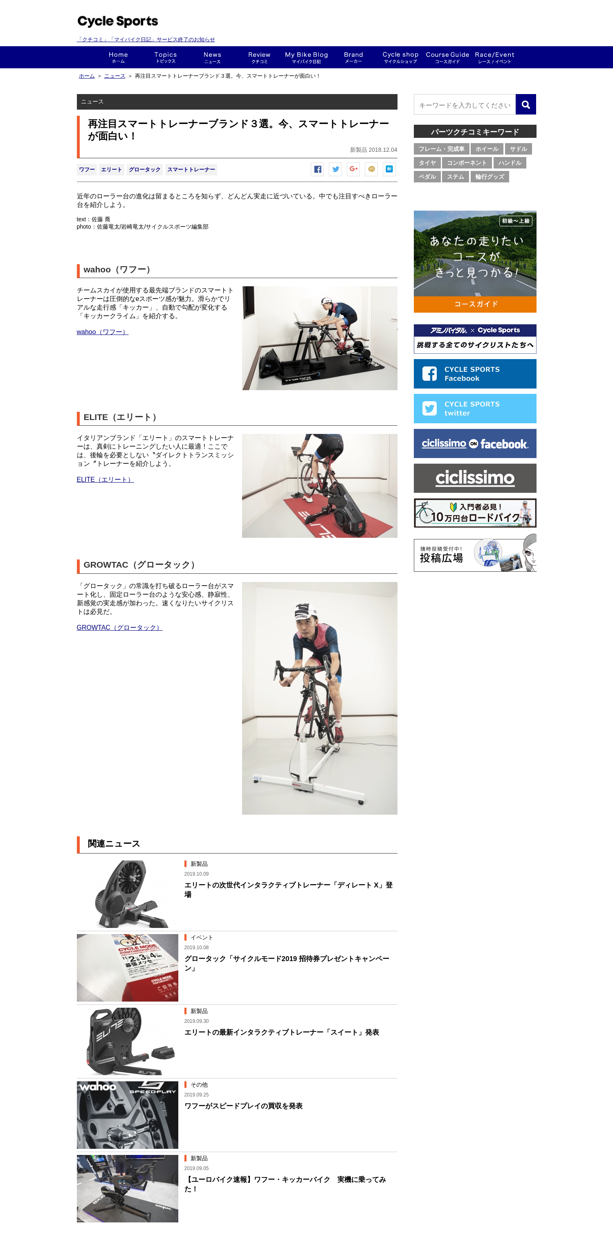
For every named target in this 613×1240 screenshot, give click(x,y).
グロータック (145, 169)
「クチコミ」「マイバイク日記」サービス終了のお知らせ (146, 39)
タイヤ (427, 162)
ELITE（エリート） (105, 479)
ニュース (212, 57)
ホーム (118, 57)
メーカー (353, 57)
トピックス (165, 57)
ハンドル (509, 162)
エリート (111, 169)
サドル (518, 149)
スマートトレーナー (191, 169)
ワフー (87, 169)
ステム (455, 176)
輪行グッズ (490, 176)
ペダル (427, 176)
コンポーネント (467, 162)
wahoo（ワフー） (103, 331)
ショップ (400, 57)
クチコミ (259, 57)
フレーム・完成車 (442, 149)
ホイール (487, 149)
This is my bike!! (306, 57)
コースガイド (447, 57)
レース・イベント (494, 57)
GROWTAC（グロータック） (120, 627)
